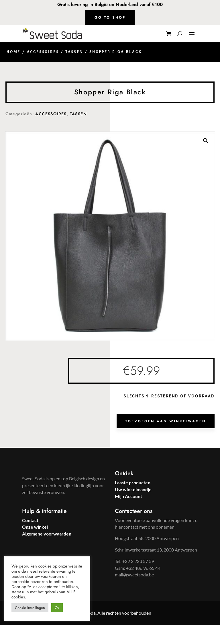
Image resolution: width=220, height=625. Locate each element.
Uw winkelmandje (133, 489)
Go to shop (110, 17)
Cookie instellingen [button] (30, 607)
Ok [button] (57, 607)
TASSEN (74, 51)
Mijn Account (128, 496)
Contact (30, 520)
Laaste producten (132, 482)
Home (13, 51)
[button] (206, 141)
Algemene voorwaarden (46, 533)
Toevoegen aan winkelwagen (165, 421)
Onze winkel (35, 527)
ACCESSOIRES (43, 51)
